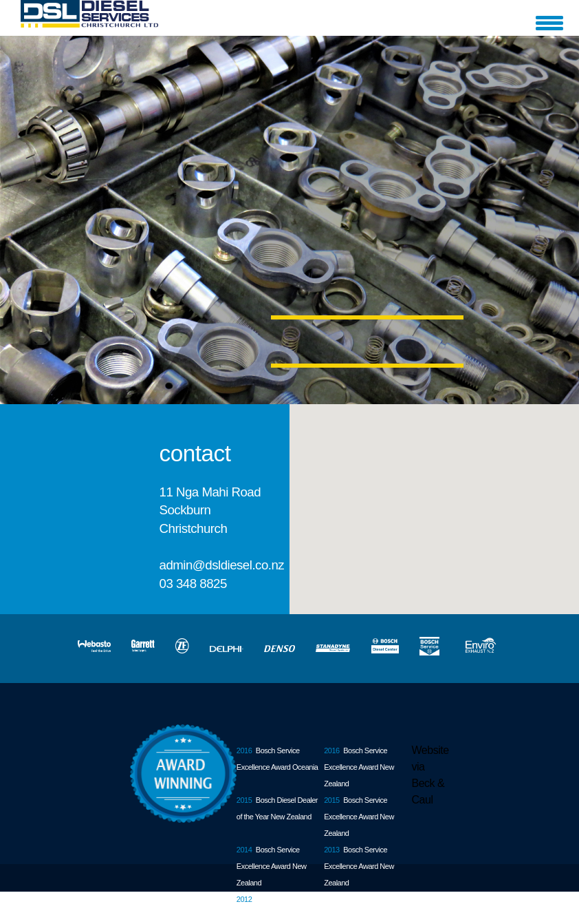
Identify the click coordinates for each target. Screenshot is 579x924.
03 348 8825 (193, 583)
